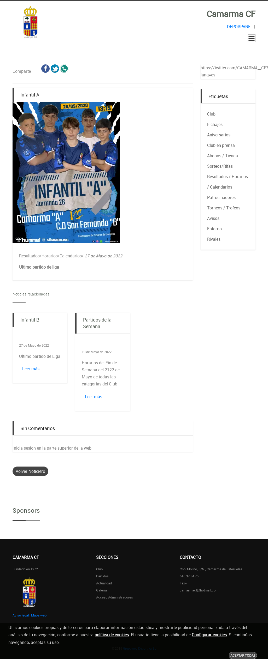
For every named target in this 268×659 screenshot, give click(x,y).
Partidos (102, 576)
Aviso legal (21, 615)
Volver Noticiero (30, 471)
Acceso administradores (114, 597)
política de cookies (112, 635)
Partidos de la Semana (97, 323)
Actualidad (104, 583)
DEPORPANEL (240, 26)
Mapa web (38, 615)
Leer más (30, 369)
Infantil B (29, 320)
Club (99, 569)
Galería (101, 590)
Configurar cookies (209, 635)
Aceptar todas (242, 655)
